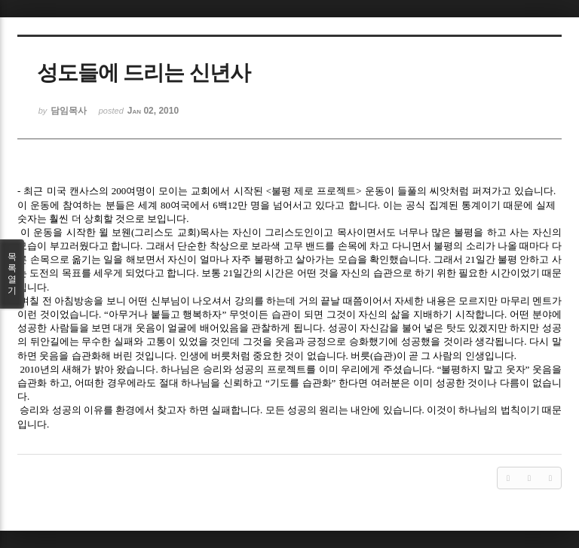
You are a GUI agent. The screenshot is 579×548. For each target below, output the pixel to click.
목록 (12, 274)
